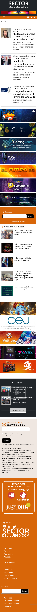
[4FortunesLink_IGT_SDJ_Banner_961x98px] (18, 12)
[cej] (18, 323)
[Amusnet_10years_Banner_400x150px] (18, 130)
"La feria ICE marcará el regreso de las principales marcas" (24, 37)
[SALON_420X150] (18, 171)
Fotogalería (8, 573)
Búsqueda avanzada (18, 222)
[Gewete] (18, 186)
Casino (32, 56)
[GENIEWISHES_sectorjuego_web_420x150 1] (18, 309)
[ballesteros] (18, 338)
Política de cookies (11, 604)
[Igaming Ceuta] (18, 144)
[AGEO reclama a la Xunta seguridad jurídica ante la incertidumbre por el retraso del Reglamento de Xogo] (7, 276)
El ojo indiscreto (10, 578)
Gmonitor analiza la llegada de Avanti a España (24, 288)
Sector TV (8, 570)
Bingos (6, 560)
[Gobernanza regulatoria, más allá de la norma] (7, 262)
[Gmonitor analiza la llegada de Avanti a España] (7, 291)
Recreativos (8, 554)
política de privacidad (21, 434)
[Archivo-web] (18, 200)
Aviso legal (8, 598)
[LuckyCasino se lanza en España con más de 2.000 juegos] (7, 234)
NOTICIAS (8, 548)
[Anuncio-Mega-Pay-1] (18, 158)
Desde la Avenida (10, 575)
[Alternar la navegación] (3, 17)
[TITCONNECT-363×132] (18, 353)
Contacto (7, 606)
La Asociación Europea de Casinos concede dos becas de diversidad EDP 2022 (24, 92)
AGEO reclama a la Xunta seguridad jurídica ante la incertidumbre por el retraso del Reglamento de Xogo (24, 276)
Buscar (30, 216)
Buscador (8, 212)
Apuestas (8, 557)
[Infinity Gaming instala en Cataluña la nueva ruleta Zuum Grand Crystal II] (7, 248)
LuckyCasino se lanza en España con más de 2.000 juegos (23, 232)
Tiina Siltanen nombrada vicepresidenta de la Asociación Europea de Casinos (23, 64)
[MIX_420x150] (18, 367)
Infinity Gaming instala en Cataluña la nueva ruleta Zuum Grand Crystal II (23, 246)
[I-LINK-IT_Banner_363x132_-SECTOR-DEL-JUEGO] (18, 116)
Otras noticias (9, 562)
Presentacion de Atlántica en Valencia (22, 398)
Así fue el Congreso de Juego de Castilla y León (23, 388)
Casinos (7, 551)
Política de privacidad (12, 601)
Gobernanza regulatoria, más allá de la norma (23, 259)
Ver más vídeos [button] (18, 410)
